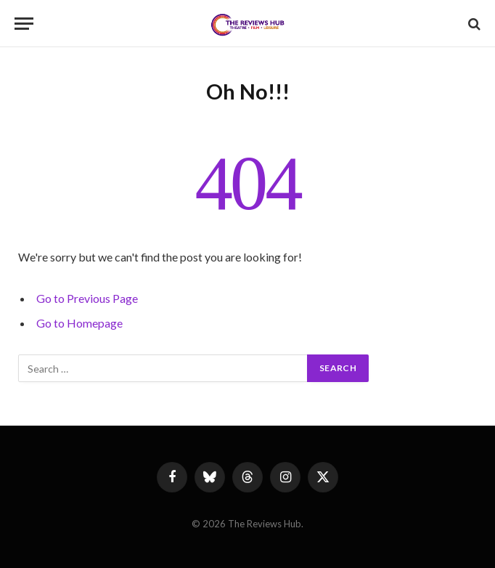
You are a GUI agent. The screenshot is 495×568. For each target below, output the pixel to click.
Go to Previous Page (87, 298)
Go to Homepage (79, 323)
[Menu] (24, 23)
